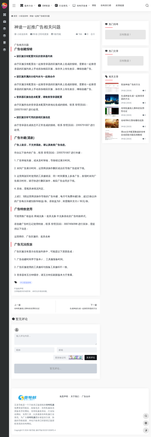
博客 (94, 5)
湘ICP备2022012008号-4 (45, 430)
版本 (38, 259)
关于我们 (75, 396)
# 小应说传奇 (25, 283)
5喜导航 (56, 34)
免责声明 (64, 396)
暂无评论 (22, 319)
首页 (15, 16)
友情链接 (120, 5)
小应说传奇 (23, 16)
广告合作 (86, 396)
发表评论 (90, 357)
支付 (74, 201)
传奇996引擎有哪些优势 (132, 120)
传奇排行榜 (106, 5)
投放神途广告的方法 (130, 84)
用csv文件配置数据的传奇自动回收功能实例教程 (133, 133)
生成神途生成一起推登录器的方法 (132, 97)
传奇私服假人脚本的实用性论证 (132, 109)
